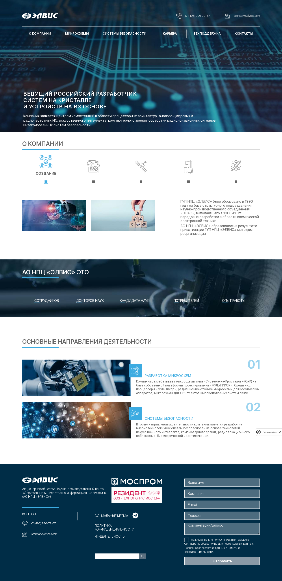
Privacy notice (269, 432)
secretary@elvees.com (39, 534)
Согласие (191, 543)
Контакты (244, 33)
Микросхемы (77, 33)
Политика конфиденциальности (114, 527)
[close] (280, 432)
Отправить (222, 561)
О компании (40, 33)
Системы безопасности (124, 33)
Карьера (170, 33)
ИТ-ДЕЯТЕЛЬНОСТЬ (109, 536)
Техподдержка (207, 33)
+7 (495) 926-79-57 (39, 523)
